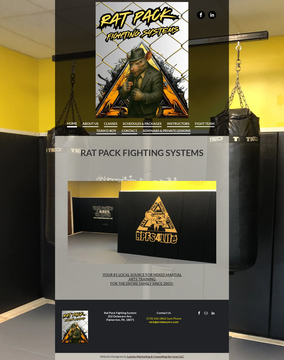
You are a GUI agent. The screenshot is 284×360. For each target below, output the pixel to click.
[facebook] (201, 15)
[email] (206, 314)
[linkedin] (212, 15)
